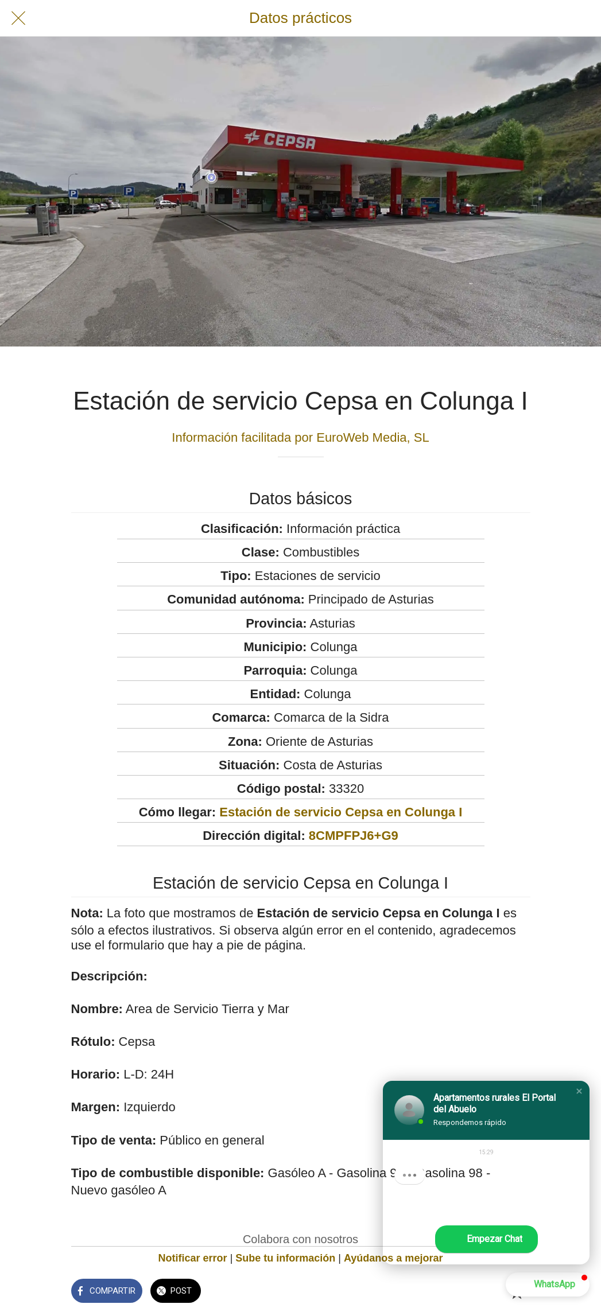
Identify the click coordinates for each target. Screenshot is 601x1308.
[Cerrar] (18, 18)
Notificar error (192, 1258)
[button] (579, 1091)
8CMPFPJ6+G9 (353, 835)
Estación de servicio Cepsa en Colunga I (340, 812)
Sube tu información (285, 1258)
